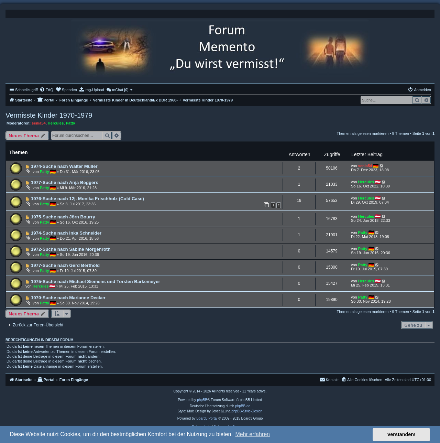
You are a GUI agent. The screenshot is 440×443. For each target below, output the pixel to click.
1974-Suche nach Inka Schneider (66, 233)
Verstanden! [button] (401, 434)
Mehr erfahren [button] (252, 434)
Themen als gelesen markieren (362, 133)
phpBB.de (242, 406)
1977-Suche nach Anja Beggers (64, 182)
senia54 (38, 123)
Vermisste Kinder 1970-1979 (49, 115)
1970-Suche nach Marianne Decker (68, 297)
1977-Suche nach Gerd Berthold (65, 265)
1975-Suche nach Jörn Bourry (63, 216)
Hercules (56, 123)
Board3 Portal (206, 418)
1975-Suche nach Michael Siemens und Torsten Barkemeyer (95, 281)
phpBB (202, 400)
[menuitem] (46, 90)
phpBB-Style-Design (246, 411)
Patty (70, 123)
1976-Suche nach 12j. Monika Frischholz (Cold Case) (87, 198)
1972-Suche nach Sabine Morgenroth (71, 249)
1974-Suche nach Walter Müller (64, 166)
